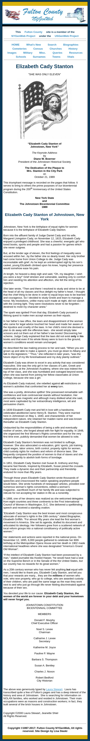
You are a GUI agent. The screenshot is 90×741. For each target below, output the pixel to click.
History (73, 48)
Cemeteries (20, 48)
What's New (33, 44)
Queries (57, 52)
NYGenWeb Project (23, 36)
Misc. (42, 52)
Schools (21, 56)
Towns (56, 56)
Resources (76, 52)
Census (38, 48)
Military (27, 52)
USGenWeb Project (66, 36)
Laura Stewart (54, 689)
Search (52, 44)
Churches (56, 48)
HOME (16, 44)
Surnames (39, 56)
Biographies (70, 44)
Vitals (70, 56)
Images (12, 52)
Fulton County (33, 31)
